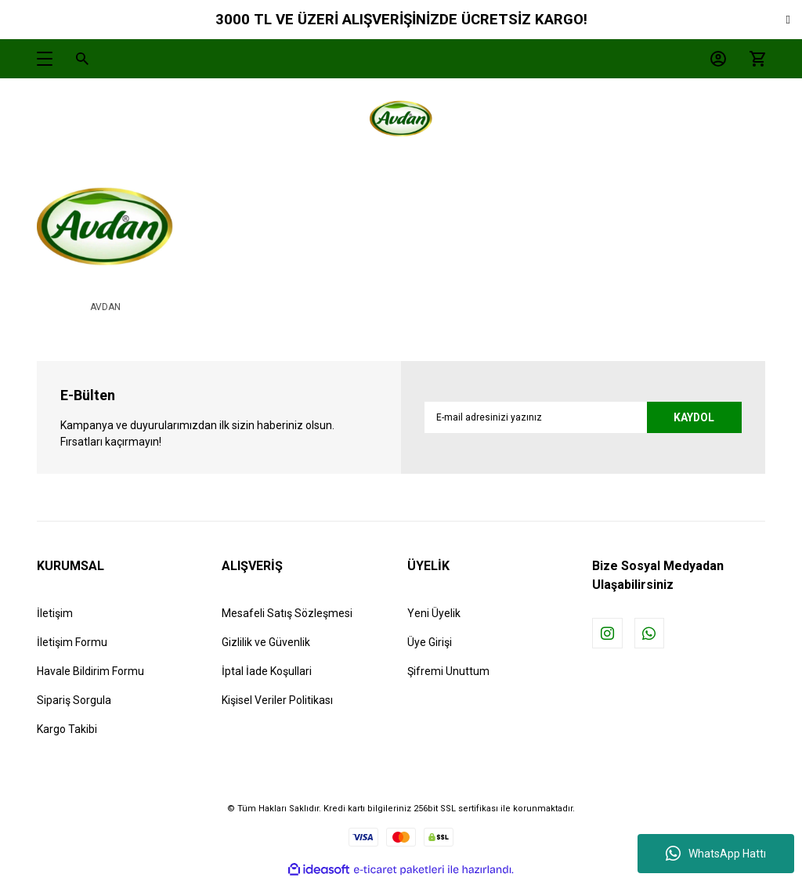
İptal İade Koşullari (267, 671)
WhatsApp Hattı (716, 853)
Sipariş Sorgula (74, 700)
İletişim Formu (72, 642)
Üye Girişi (429, 642)
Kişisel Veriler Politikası (277, 700)
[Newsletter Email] (583, 417)
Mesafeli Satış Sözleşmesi (287, 613)
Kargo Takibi (67, 729)
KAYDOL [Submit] (692, 417)
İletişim (55, 613)
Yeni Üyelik (434, 613)
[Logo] (401, 121)
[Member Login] (714, 58)
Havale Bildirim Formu (90, 671)
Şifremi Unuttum (448, 671)
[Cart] (753, 58)
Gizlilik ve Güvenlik (266, 642)
